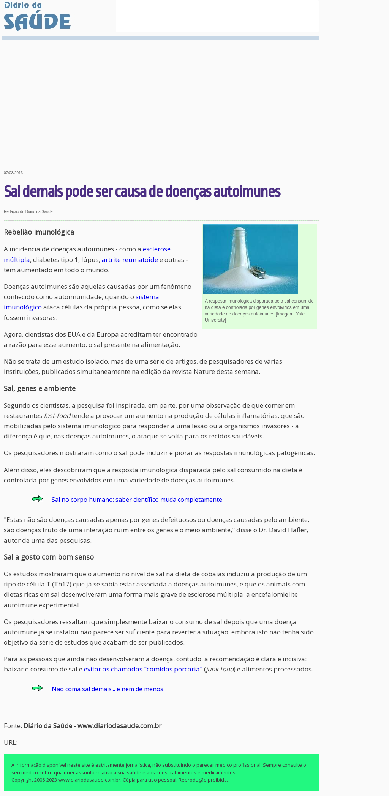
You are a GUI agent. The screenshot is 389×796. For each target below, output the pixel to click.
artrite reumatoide (130, 259)
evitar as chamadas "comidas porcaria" (143, 669)
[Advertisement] (162, 99)
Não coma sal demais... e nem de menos (107, 689)
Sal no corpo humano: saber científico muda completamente (137, 499)
